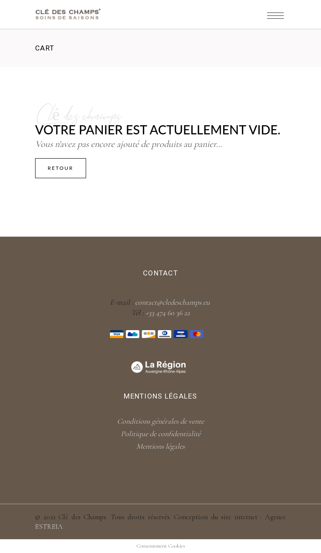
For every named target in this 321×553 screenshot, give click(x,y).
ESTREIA (49, 526)
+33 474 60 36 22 (167, 312)
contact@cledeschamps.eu (172, 302)
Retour (61, 168)
